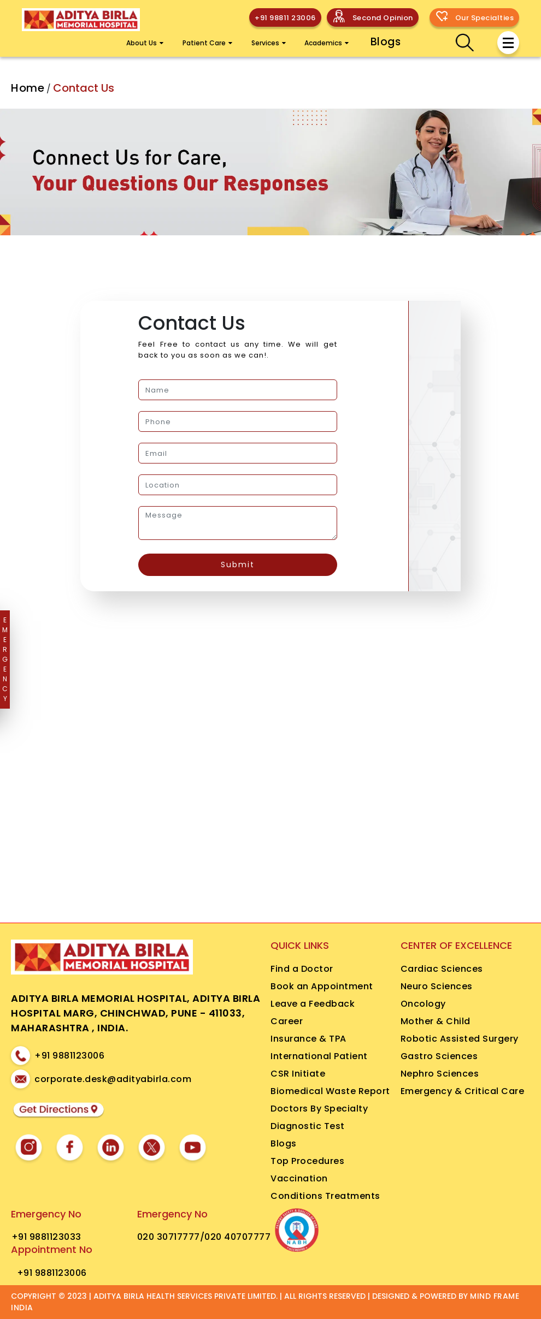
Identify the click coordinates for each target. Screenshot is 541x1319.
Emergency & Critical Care (463, 1091)
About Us (144, 42)
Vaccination (299, 1178)
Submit (238, 564)
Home (27, 88)
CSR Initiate (297, 1073)
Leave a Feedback (312, 1003)
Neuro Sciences (437, 986)
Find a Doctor (301, 968)
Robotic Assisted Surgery (460, 1038)
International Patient (319, 1056)
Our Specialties (484, 18)
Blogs (386, 41)
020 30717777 (168, 1237)
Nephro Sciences (440, 1073)
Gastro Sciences (439, 1056)
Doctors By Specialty (319, 1108)
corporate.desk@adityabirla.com (112, 1079)
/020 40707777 (235, 1237)
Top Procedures (307, 1161)
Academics (326, 42)
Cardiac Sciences (442, 968)
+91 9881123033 (46, 1237)
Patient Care (207, 42)
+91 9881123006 (69, 1055)
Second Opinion (382, 18)
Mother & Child (436, 1021)
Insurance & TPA (308, 1038)
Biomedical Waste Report (330, 1091)
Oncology (423, 1003)
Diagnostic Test (307, 1126)
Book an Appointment (321, 986)
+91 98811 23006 (285, 18)
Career (286, 1021)
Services (268, 42)
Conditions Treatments (325, 1196)
